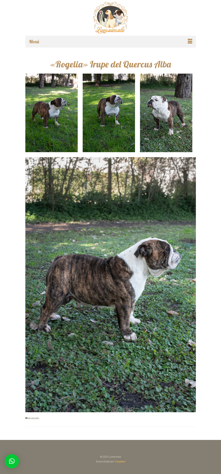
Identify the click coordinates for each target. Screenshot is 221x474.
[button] (12, 461)
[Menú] (110, 42)
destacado (33, 418)
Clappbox (120, 461)
